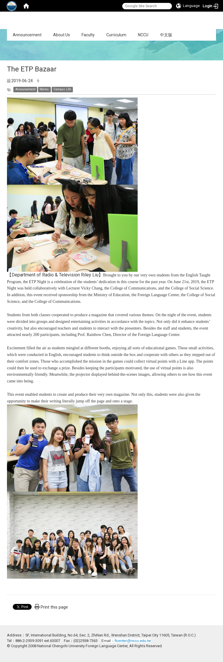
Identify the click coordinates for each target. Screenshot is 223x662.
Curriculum (116, 35)
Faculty (88, 35)
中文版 (166, 35)
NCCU (143, 35)
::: (4, 32)
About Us (61, 35)
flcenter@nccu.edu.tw (133, 640)
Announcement (27, 35)
